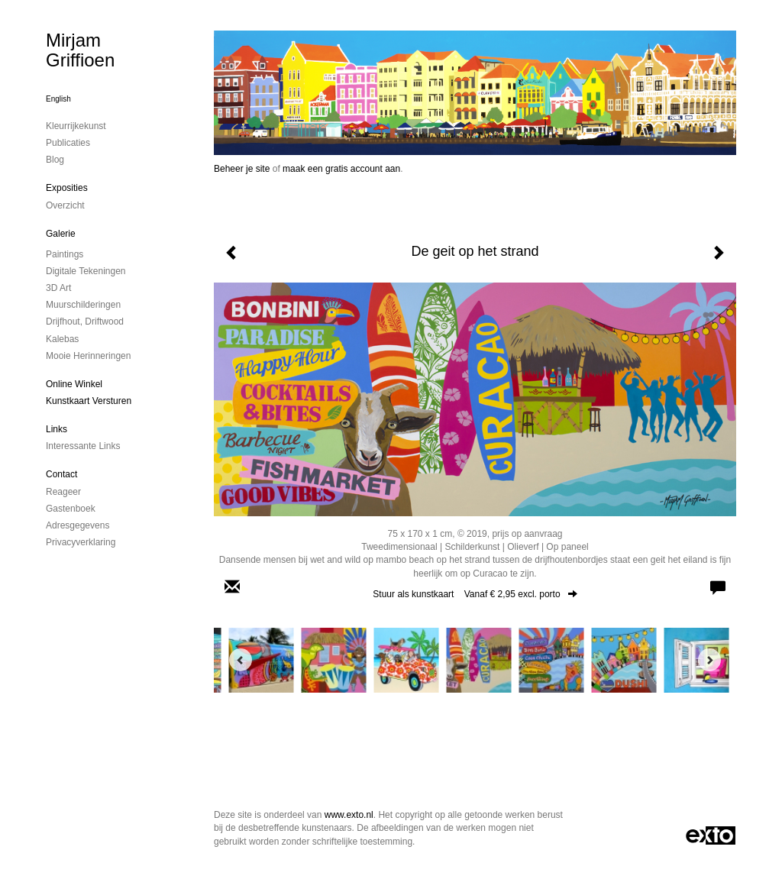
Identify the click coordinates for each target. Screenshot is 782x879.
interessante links (83, 446)
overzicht (65, 205)
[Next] (709, 659)
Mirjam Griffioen (80, 50)
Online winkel (74, 384)
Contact (61, 474)
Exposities (67, 188)
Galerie (61, 233)
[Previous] (240, 659)
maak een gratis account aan (341, 168)
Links (56, 429)
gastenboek (70, 508)
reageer (63, 491)
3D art (58, 288)
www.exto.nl (349, 815)
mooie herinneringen (88, 356)
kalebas (62, 339)
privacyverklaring (80, 542)
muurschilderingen (83, 304)
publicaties (68, 142)
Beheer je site (242, 168)
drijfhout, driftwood (85, 321)
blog (55, 159)
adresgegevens (77, 525)
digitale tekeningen (86, 271)
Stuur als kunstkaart (475, 594)
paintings (64, 254)
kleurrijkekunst (76, 126)
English (58, 99)
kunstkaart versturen (88, 401)
